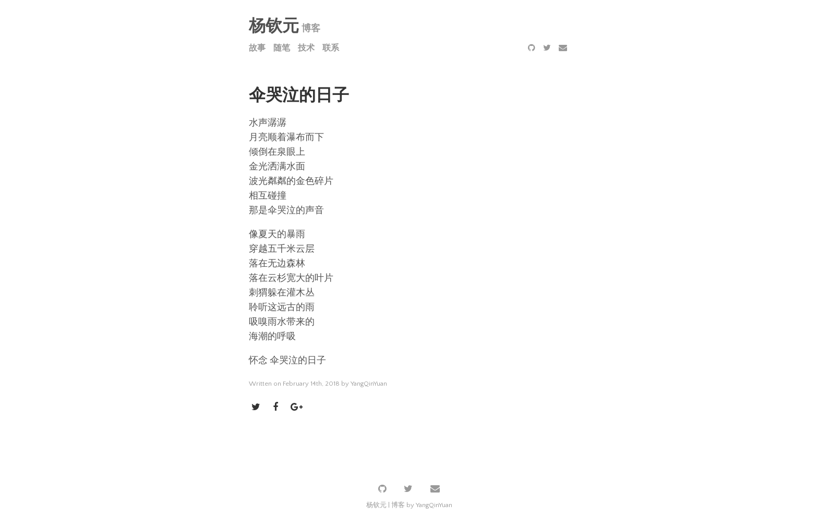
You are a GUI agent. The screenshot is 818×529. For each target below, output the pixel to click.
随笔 (281, 48)
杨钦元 (274, 26)
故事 (257, 48)
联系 (330, 48)
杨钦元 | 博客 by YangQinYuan (409, 505)
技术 (306, 48)
